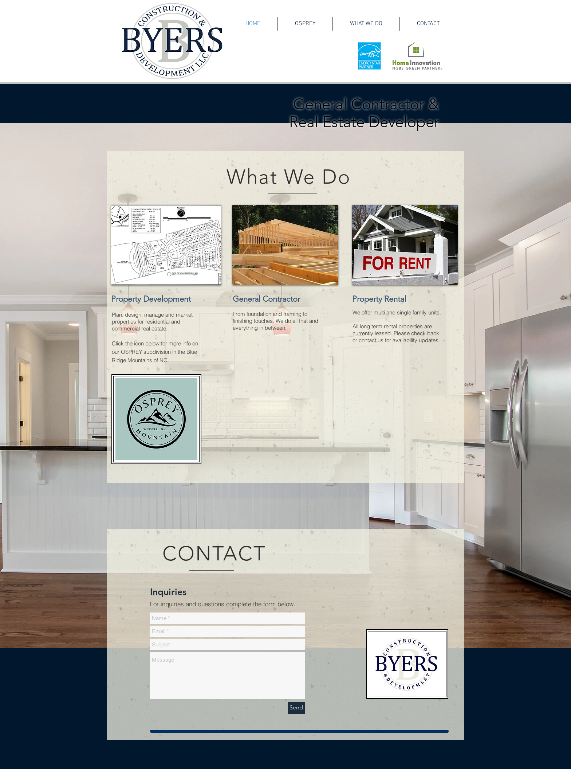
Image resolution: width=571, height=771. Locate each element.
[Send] (296, 708)
